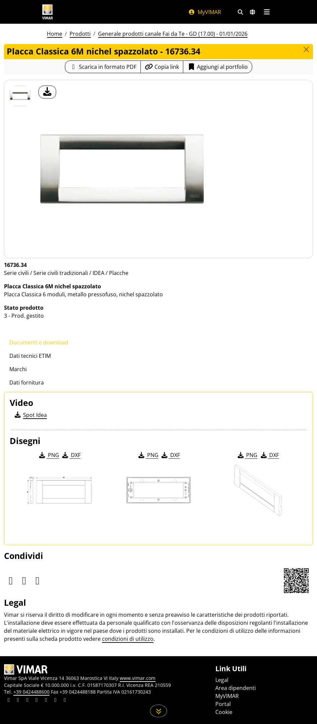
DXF (71, 455)
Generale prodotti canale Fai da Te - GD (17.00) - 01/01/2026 (172, 33)
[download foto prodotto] (47, 92)
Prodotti (80, 33)
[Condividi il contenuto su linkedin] (8, 700)
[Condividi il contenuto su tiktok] (65, 700)
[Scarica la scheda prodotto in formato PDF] (103, 66)
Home (54, 33)
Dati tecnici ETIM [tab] (30, 355)
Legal (221, 680)
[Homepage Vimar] (47, 12)
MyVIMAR (204, 12)
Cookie (223, 712)
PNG (48, 455)
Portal (223, 704)
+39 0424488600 (31, 692)
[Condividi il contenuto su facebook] (18, 700)
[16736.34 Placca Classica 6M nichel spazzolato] (20, 96)
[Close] (306, 49)
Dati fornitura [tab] (26, 382)
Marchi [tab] (18, 369)
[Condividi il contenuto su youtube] (46, 700)
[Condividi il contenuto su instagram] (36, 700)
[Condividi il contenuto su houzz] (55, 700)
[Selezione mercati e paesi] (252, 12)
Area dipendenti (235, 688)
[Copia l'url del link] (161, 66)
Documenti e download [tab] (38, 342)
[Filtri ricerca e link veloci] (240, 12)
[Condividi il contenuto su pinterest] (27, 700)
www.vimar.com (137, 678)
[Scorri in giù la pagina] (158, 711)
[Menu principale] (266, 12)
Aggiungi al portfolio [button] (217, 66)
